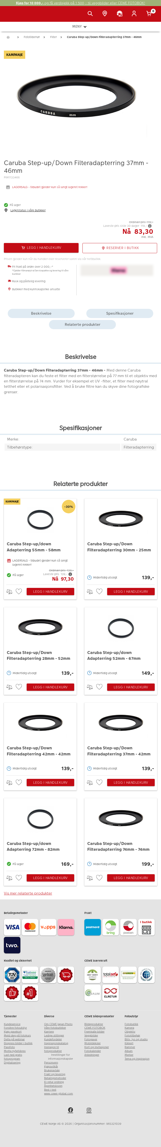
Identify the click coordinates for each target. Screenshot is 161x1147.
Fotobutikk (131, 1024)
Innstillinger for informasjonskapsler (60, 1057)
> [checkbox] (11, 592)
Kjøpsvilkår (51, 1066)
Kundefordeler (53, 1039)
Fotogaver (90, 1039)
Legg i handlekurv (50, 591)
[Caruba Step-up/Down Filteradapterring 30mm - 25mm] (120, 540)
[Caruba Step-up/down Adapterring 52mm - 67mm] (120, 642)
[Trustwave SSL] (31, 976)
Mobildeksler (92, 1043)
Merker (129, 1055)
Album (129, 1051)
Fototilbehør (132, 1035)
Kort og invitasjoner (96, 1047)
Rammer (130, 1047)
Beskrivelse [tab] (41, 313)
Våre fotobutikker (55, 1028)
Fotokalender (92, 1051)
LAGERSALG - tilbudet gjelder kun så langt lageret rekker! (50, 187)
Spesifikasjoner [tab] (120, 313)
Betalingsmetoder (55, 1078)
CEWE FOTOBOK (94, 1028)
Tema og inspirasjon (137, 1059)
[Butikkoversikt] (105, 14)
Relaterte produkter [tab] (82, 324)
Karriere (49, 1031)
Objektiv (130, 1031)
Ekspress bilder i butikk (18, 1043)
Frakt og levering (54, 1074)
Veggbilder (91, 1035)
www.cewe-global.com (58, 1093)
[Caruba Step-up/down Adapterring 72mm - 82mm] (40, 833)
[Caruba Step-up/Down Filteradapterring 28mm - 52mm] (40, 642)
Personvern (51, 1062)
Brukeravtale (52, 1070)
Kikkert (129, 1043)
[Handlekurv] (150, 14)
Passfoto (9, 1047)
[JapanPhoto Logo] (14, 16)
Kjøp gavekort (13, 1031)
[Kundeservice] (120, 14)
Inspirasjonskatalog (56, 1043)
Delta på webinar (14, 1039)
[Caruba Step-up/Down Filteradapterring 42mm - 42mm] (40, 738)
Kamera (129, 1028)
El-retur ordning (54, 1082)
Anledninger (91, 1055)
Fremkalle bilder (94, 1031)
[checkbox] (19, 591)
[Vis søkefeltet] (91, 14)
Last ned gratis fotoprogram (13, 1057)
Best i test (50, 1090)
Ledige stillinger (54, 1035)
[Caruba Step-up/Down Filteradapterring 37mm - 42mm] (120, 738)
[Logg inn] (135, 14)
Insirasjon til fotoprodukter (53, 1049)
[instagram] (89, 1110)
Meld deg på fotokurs (17, 1035)
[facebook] (71, 1110)
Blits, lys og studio (136, 1039)
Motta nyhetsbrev (15, 1051)
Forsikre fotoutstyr (15, 1028)
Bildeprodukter (93, 1024)
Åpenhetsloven (53, 1086)
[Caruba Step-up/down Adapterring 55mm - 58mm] (40, 540)
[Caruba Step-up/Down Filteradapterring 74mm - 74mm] (120, 833)
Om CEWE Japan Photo (58, 1024)
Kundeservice (12, 1024)
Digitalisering (12, 1062)
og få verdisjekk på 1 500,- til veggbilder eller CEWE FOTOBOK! (80, 3)
